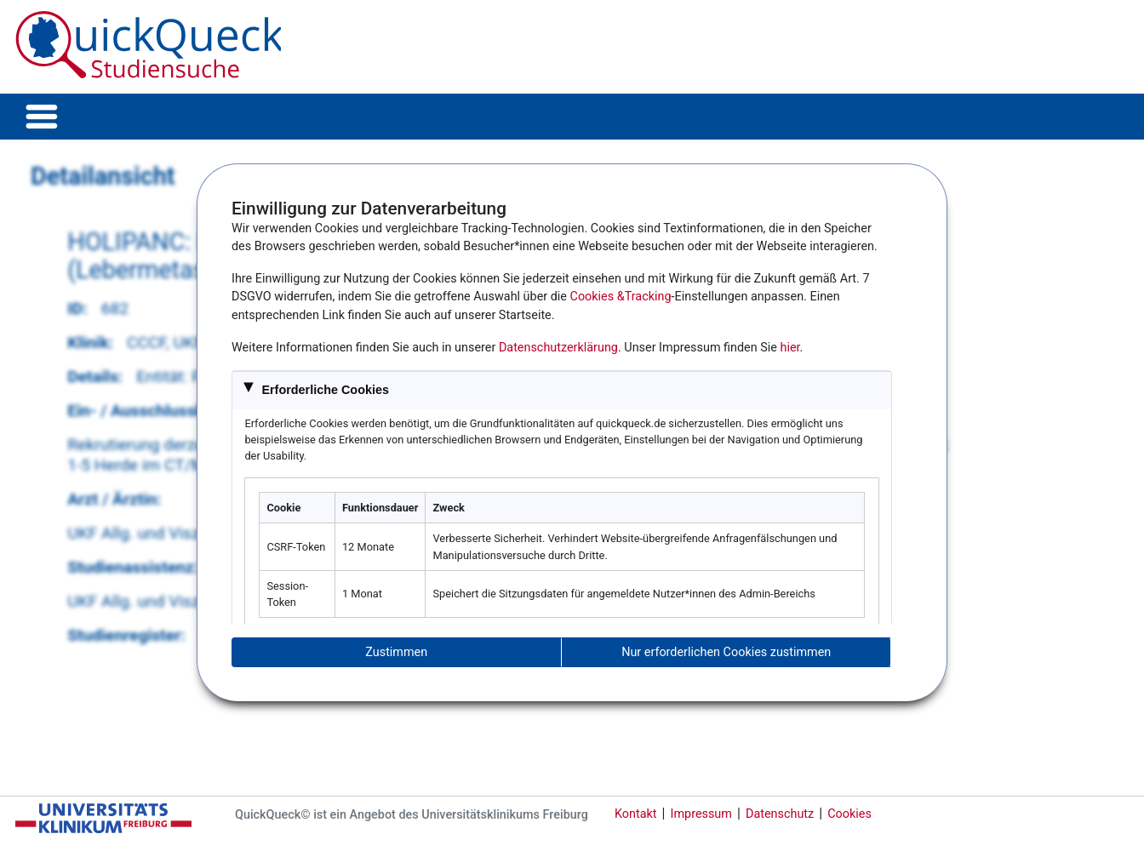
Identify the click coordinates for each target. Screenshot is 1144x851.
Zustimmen (396, 652)
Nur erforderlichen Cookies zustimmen (726, 652)
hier (790, 347)
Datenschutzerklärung (558, 347)
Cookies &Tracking (621, 296)
